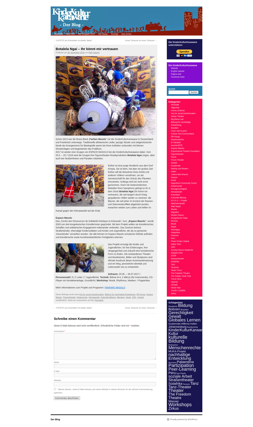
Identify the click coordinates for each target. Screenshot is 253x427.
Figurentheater (69, 297)
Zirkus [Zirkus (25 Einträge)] (173, 408)
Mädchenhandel (178, 203)
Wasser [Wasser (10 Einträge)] (173, 401)
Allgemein (175, 108)
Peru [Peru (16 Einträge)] (172, 373)
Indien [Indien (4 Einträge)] (193, 323)
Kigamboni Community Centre (184, 183)
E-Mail (56, 371)
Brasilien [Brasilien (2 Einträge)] (185, 309)
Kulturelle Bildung (108, 297)
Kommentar (59, 331)
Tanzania (175, 267)
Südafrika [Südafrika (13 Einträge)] (175, 383)
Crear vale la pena (179, 131)
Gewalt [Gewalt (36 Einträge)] (174, 316)
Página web (176, 74)
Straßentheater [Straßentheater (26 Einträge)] (181, 380)
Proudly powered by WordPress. (184, 419)
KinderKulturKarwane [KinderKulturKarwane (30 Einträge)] (186, 330)
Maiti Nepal (176, 206)
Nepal (173, 227)
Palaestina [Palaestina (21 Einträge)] (185, 362)
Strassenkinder (177, 259)
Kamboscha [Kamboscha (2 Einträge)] (192, 327)
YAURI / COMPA (178, 291)
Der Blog (55, 419)
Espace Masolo (177, 148)
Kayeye (174, 177)
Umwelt (140, 297)
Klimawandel (94, 297)
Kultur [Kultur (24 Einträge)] (173, 333)
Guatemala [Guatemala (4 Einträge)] (174, 323)
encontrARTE (177, 145)
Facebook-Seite (178, 77)
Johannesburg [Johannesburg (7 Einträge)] (177, 326)
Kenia (173, 180)
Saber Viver (176, 244)
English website (177, 71)
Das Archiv (126, 34)
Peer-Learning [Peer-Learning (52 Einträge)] (182, 369)
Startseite (58, 34)
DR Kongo (141, 294)
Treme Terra (176, 279)
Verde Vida (176, 288)
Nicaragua (175, 230)
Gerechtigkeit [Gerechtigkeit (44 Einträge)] (180, 312)
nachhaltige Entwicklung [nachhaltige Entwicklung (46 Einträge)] (179, 356)
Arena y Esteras (178, 110)
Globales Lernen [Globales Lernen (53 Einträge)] (184, 320)
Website (57, 380)
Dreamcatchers (177, 139)
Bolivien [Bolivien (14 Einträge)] (174, 309)
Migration (121, 297)
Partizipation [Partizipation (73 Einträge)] (181, 365)
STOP (173, 256)
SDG (134, 297)
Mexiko (174, 209)
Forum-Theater (177, 160)
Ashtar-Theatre (177, 116)
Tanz (173, 264)
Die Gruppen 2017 (86, 34)
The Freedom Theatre (180, 273)
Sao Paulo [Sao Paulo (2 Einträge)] (181, 373)
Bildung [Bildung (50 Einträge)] (185, 305)
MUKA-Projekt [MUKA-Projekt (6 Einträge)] (177, 351)
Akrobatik (175, 105)
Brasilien (174, 128)
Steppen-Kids (177, 253)
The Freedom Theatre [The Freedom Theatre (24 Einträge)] (179, 396)
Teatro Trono (176, 270)
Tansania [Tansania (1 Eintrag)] (186, 384)
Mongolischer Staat (179, 218)
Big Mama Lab (177, 119)
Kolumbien (175, 195)
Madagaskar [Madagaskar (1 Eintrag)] (173, 345)
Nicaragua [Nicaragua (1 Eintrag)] (172, 362)
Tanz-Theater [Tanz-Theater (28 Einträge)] (179, 387)
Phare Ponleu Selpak (180, 241)
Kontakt (114, 34)
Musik (128, 297)
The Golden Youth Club (181, 276)
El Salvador (176, 142)
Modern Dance (177, 215)
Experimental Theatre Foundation (185, 151)
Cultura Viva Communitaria (182, 134)
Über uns (70, 34)
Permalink (99, 300)
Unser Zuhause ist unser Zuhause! (141, 40)
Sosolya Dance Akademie (182, 250)
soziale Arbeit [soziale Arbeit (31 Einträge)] (180, 376)
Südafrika (175, 261)
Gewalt (174, 163)
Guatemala (176, 166)
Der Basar (103, 34)
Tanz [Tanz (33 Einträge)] (194, 383)
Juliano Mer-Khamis (179, 174)
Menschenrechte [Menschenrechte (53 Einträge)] (184, 347)
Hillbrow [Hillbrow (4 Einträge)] (185, 323)
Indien (173, 171)
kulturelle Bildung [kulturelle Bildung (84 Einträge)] (177, 339)
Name (56, 362)
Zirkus (173, 293)
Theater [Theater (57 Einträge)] (176, 390)
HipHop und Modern (179, 169)
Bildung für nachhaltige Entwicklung (120, 294)
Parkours (175, 235)
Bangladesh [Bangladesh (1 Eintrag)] (172, 306)
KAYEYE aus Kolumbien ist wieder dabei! (73, 40)
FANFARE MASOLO (115, 287)
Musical (174, 221)
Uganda (174, 282)
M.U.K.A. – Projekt (179, 200)
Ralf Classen (94, 52)
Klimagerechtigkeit (179, 189)
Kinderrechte (81, 297)
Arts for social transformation (91, 294)
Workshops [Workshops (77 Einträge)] (180, 404)
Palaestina (175, 232)
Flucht (173, 157)
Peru (173, 238)
